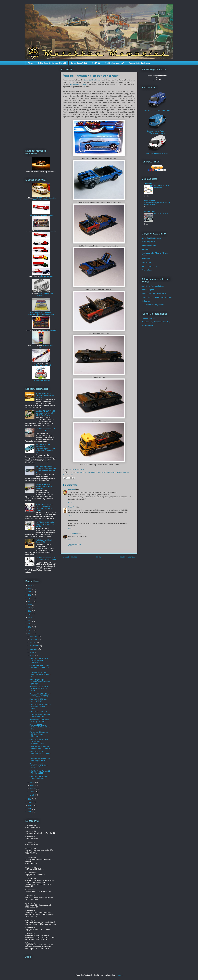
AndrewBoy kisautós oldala (151, 238)
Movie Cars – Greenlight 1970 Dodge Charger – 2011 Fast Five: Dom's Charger (44, 507)
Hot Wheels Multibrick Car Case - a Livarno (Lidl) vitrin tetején (46, 524)
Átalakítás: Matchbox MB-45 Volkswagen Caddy (39, 716)
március (33, 788)
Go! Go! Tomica (150, 211)
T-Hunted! (148, 183)
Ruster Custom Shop (149, 266)
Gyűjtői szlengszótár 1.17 (114, 63)
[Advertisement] (40, 106)
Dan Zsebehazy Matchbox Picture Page (156, 322)
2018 (30, 611)
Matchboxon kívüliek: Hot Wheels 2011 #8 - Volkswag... (38, 660)
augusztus (34, 649)
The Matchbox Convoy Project (153, 305)
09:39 (70, 502)
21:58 (70, 529)
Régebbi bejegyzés (127, 557)
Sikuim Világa (147, 270)
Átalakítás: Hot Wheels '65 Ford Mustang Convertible (39, 747)
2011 (30, 633)
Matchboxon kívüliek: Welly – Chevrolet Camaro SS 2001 (40, 706)
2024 (30, 592)
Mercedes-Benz (116, 472)
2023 (30, 595)
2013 (30, 627)
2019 (30, 608)
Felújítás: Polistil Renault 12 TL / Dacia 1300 (39, 772)
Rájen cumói (146, 262)
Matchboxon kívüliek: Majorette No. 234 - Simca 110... (39, 753)
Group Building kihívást (92, 80)
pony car (126, 472)
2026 (30, 585)
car (86, 472)
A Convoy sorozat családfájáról (44, 277)
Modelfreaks (146, 259)
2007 (30, 809)
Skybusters (146, 301)
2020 (30, 605)
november (34, 639)
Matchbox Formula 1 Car (38, 711)
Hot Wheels (105, 472)
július (32, 652)
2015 (30, 621)
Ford (98, 472)
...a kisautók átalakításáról (40, 381)
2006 (30, 812)
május (32, 782)
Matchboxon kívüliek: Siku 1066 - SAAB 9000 (38, 777)
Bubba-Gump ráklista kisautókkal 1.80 (52, 63)
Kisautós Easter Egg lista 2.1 (139, 63)
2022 (30, 598)
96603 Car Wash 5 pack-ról (41, 365)
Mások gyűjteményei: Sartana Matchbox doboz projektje (39, 681)
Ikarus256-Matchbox (149, 245)
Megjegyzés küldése (73, 545)
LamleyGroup (149, 201)
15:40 (70, 515)
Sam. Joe (72, 507)
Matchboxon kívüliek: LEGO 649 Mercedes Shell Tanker (46, 559)
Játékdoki (145, 249)
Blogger (119, 975)
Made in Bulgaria (148, 290)
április (32, 785)
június (32, 655)
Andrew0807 (73, 469)
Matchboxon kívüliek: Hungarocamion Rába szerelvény (44, 486)
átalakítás (80, 472)
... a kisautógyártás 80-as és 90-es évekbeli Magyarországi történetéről (41, 314)
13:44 (70, 540)
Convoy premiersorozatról (45, 231)
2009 (30, 802)
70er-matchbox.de (148, 318)
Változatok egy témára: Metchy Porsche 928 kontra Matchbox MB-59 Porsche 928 (46, 470)
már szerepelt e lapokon (79, 84)
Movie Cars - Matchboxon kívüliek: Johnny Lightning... (38, 734)
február (33, 792)
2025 (30, 588)
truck (71, 475)
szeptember (34, 646)
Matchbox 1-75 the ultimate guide (154, 293)
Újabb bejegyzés (70, 557)
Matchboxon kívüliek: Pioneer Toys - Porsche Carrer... (38, 766)
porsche (71, 489)
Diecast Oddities (148, 326)
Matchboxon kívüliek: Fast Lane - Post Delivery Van (45, 430)
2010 (30, 799)
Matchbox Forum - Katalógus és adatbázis (157, 297)
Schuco (65, 475)
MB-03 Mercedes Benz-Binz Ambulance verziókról (44, 199)
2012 (30, 630)
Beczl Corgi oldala (148, 242)
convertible (92, 472)
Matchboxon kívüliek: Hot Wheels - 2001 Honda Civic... (38, 689)
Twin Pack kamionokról (45, 215)
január (32, 795)
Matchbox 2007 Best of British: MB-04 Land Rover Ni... (40, 727)
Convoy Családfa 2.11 (79, 63)
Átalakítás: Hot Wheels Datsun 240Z (44, 541)
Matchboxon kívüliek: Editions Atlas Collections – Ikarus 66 (45, 395)
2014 (30, 624)
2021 (30, 601)
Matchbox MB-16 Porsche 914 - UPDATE (38, 700)
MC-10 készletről (49, 330)
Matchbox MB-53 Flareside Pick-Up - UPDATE (39, 721)
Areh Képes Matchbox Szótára (153, 286)
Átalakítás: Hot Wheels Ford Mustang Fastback (39, 760)
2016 (30, 617)
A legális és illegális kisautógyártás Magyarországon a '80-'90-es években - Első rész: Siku (45, 449)
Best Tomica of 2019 (161, 213)
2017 (30, 614)
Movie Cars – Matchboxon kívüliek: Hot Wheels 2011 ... (39, 667)
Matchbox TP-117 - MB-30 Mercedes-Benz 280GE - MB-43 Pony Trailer (45, 413)
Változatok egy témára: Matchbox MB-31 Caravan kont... (39, 674)
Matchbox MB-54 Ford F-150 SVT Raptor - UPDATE (39, 695)
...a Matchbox (32, 215)
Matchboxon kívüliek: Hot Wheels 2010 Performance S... (38, 741)
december (34, 636)
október (33, 643)
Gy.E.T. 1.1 (96, 63)
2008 (30, 805)
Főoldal (30, 63)
